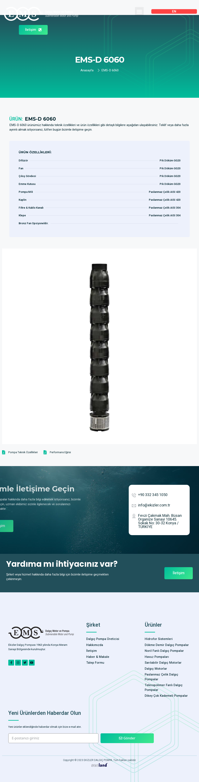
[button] (139, 11)
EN (174, 11)
